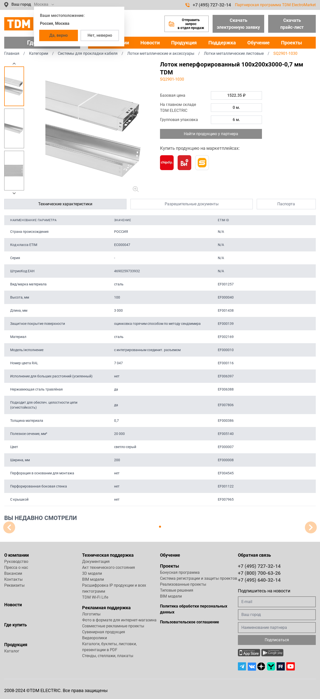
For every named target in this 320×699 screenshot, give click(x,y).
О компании (16, 555)
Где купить (15, 624)
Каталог (11, 651)
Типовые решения (176, 590)
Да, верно (58, 35)
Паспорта (286, 204)
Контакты (13, 579)
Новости (150, 43)
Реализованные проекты (183, 584)
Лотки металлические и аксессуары (160, 53)
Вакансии (13, 573)
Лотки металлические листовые (234, 53)
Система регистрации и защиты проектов (198, 578)
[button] (14, 63)
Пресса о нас (16, 567)
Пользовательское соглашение (189, 622)
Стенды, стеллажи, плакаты (107, 655)
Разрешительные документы (192, 204)
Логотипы (91, 614)
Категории (38, 53)
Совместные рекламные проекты (113, 626)
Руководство (16, 561)
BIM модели (93, 579)
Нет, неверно (100, 35)
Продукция (184, 43)
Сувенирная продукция (103, 632)
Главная (11, 53)
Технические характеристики (65, 204)
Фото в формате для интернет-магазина (119, 620)
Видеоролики (94, 638)
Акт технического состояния (108, 567)
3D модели (92, 573)
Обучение (258, 43)
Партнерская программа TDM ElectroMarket (275, 4)
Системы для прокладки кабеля (88, 53)
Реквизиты (14, 585)
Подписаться (277, 640)
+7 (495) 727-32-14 (208, 4)
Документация (96, 561)
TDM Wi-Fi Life (95, 597)
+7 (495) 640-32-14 (259, 580)
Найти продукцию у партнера (211, 133)
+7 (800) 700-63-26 (259, 573)
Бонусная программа (180, 572)
